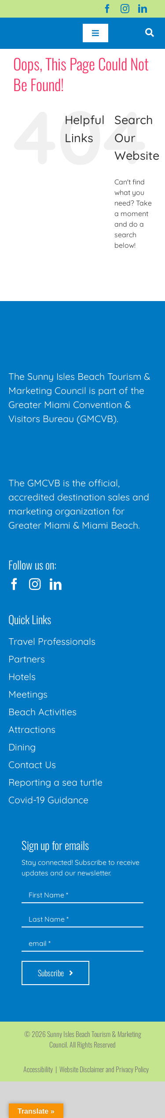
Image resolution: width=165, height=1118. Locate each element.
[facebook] (107, 8)
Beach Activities (42, 711)
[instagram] (125, 8)
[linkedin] (142, 8)
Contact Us (32, 764)
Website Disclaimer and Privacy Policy (104, 1069)
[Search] (124, 269)
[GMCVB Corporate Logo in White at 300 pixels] (74, 445)
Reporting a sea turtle (55, 782)
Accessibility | (41, 1069)
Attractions (31, 729)
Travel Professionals (51, 641)
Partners (26, 659)
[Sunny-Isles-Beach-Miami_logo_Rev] (74, 317)
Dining (22, 747)
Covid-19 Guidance (48, 799)
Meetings (28, 694)
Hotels (22, 676)
